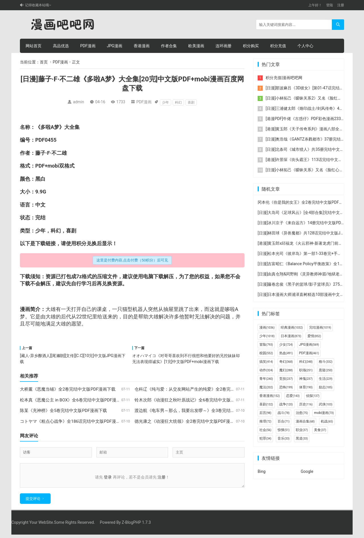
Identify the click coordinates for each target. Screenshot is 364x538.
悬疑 (325, 370)
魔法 (266, 387)
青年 (266, 379)
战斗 (283, 413)
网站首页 (34, 46)
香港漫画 (142, 46)
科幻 (178, 102)
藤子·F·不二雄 (51, 153)
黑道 (302, 438)
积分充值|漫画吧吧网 (284, 77)
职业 (302, 430)
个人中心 (305, 46)
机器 (138, 309)
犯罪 (265, 438)
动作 (266, 370)
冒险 (266, 345)
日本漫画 (291, 336)
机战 (327, 421)
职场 (306, 370)
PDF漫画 (88, 46)
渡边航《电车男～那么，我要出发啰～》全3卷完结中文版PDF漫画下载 (201, 410)
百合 (283, 421)
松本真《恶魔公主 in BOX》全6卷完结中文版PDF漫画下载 (74, 400)
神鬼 (306, 379)
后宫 (265, 413)
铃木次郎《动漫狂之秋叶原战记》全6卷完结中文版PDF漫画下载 (195, 400)
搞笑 (266, 362)
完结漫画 (320, 327)
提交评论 (33, 502)
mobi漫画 (324, 413)
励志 (325, 387)
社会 (265, 430)
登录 (108, 477)
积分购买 (251, 46)
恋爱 (293, 396)
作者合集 (169, 46)
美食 (320, 430)
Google (307, 471)
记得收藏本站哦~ (38, 5)
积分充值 (278, 46)
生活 (325, 379)
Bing (262, 471)
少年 (165, 102)
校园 (266, 353)
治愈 (302, 413)
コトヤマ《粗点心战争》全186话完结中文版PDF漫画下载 (74, 421)
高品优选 (61, 46)
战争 (286, 404)
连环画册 (223, 46)
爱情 (314, 336)
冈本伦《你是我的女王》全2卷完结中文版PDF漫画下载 (306, 202)
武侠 (325, 404)
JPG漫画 (114, 46)
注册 (340, 5)
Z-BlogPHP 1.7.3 (136, 525)
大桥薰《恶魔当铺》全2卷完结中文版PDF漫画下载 (67, 389)
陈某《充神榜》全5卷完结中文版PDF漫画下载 (63, 410)
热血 (286, 353)
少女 (286, 345)
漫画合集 (305, 421)
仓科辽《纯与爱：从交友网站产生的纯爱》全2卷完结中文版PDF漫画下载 (204, 389)
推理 (265, 421)
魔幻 (286, 370)
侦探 (313, 396)
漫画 (266, 327)
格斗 (325, 362)
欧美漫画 (196, 46)
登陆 (329, 5)
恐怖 (286, 387)
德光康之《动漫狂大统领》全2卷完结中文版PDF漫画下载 (189, 421)
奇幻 (286, 362)
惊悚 (283, 430)
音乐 (283, 438)
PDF (40, 140)
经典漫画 (292, 327)
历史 (306, 404)
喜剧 (191, 102)
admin (78, 102)
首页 (44, 62)
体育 (306, 387)
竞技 (286, 379)
